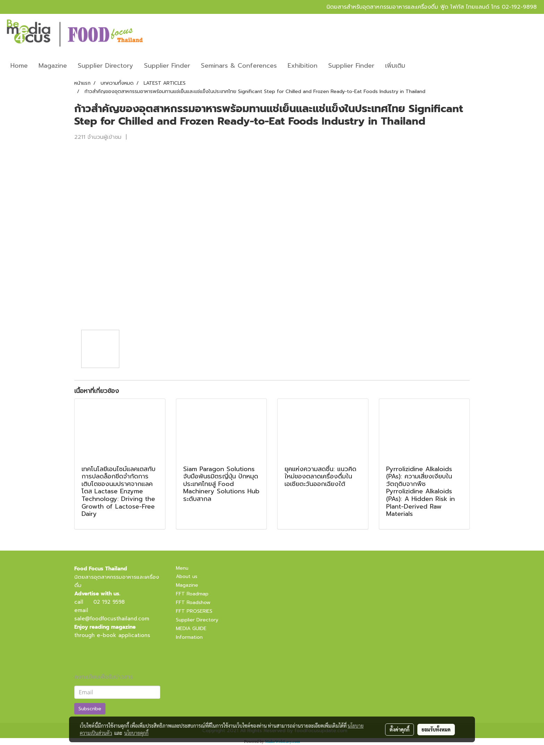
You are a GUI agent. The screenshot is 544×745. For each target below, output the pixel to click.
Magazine (53, 65)
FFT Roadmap (192, 593)
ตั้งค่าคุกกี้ (399, 729)
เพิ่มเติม (395, 65)
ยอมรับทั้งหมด (436, 729)
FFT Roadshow (193, 602)
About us (186, 576)
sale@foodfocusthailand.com (111, 618)
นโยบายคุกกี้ (136, 733)
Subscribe (89, 708)
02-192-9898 (519, 7)
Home (19, 65)
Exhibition (302, 65)
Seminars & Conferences (239, 65)
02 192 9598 (109, 602)
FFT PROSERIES (194, 611)
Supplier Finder (167, 65)
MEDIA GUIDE (191, 628)
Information (189, 637)
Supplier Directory (105, 65)
